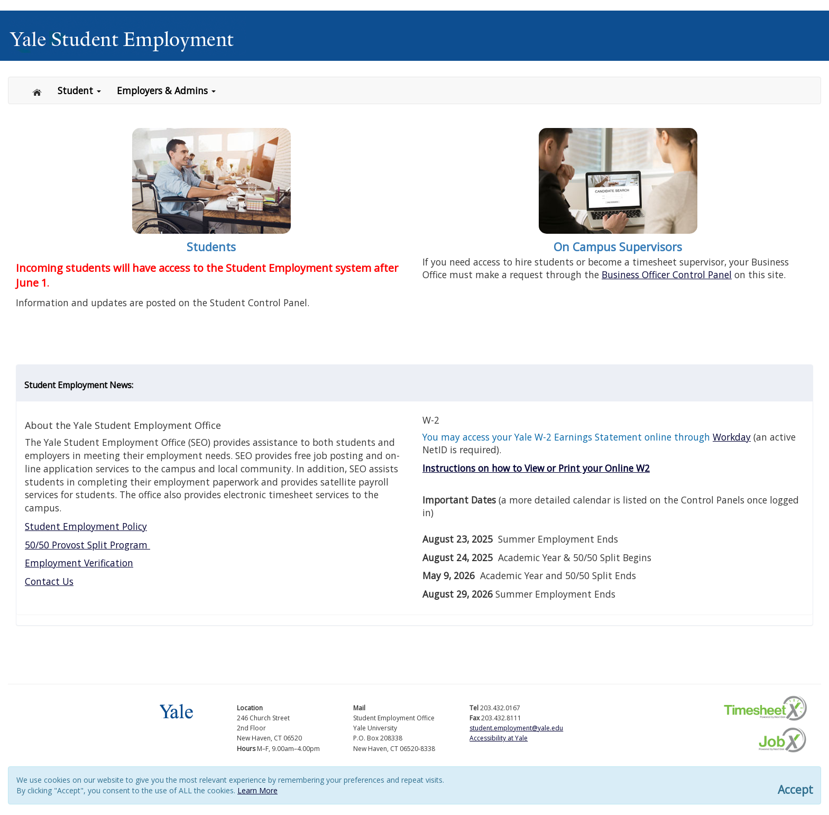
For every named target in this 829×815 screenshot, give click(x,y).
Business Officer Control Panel (667, 274)
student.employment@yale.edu (516, 728)
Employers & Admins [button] (166, 90)
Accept (795, 789)
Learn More (257, 790)
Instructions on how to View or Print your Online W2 (536, 468)
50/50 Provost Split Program (87, 544)
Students (211, 246)
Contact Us (49, 581)
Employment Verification (79, 562)
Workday (732, 437)
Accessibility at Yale (498, 738)
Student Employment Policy (86, 526)
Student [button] (79, 90)
